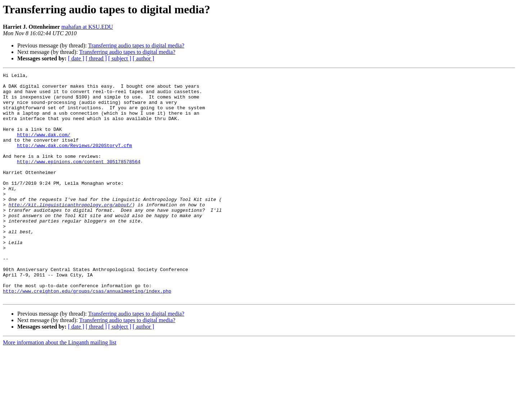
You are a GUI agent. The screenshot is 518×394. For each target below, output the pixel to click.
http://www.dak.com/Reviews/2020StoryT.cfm (74, 160)
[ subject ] (119, 58)
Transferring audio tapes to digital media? (136, 45)
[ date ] (76, 58)
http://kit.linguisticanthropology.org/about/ (70, 231)
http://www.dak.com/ (43, 147)
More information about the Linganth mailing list (60, 388)
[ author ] (143, 58)
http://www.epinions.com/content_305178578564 (78, 180)
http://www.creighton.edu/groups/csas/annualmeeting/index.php (87, 335)
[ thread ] (96, 58)
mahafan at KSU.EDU (87, 27)
